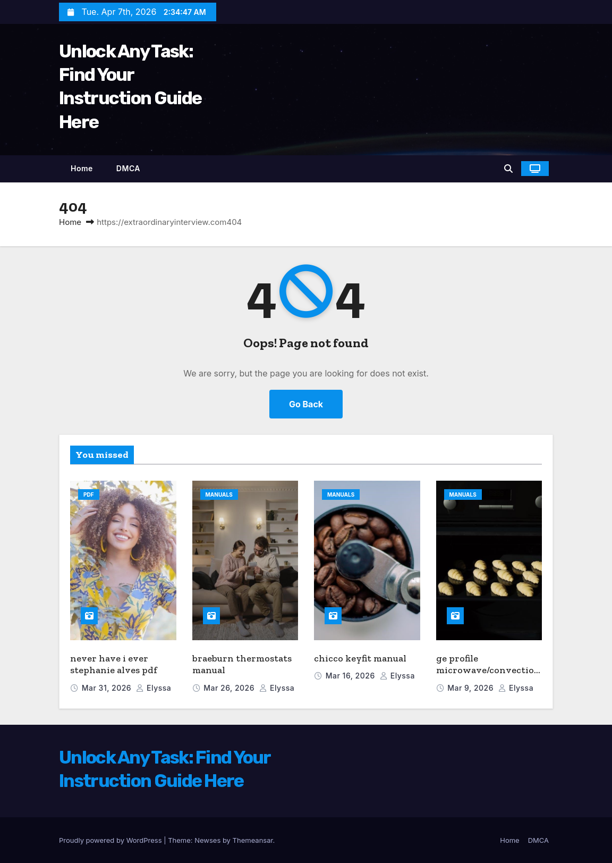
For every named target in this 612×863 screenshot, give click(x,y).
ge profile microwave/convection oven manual (488, 670)
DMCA (128, 168)
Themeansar (253, 840)
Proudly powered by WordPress (111, 840)
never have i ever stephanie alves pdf (113, 664)
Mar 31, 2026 (108, 687)
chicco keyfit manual (360, 658)
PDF (88, 494)
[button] (508, 168)
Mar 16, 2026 (351, 675)
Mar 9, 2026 (471, 687)
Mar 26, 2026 (230, 687)
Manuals (219, 494)
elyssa (153, 687)
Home (82, 168)
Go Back (306, 404)
